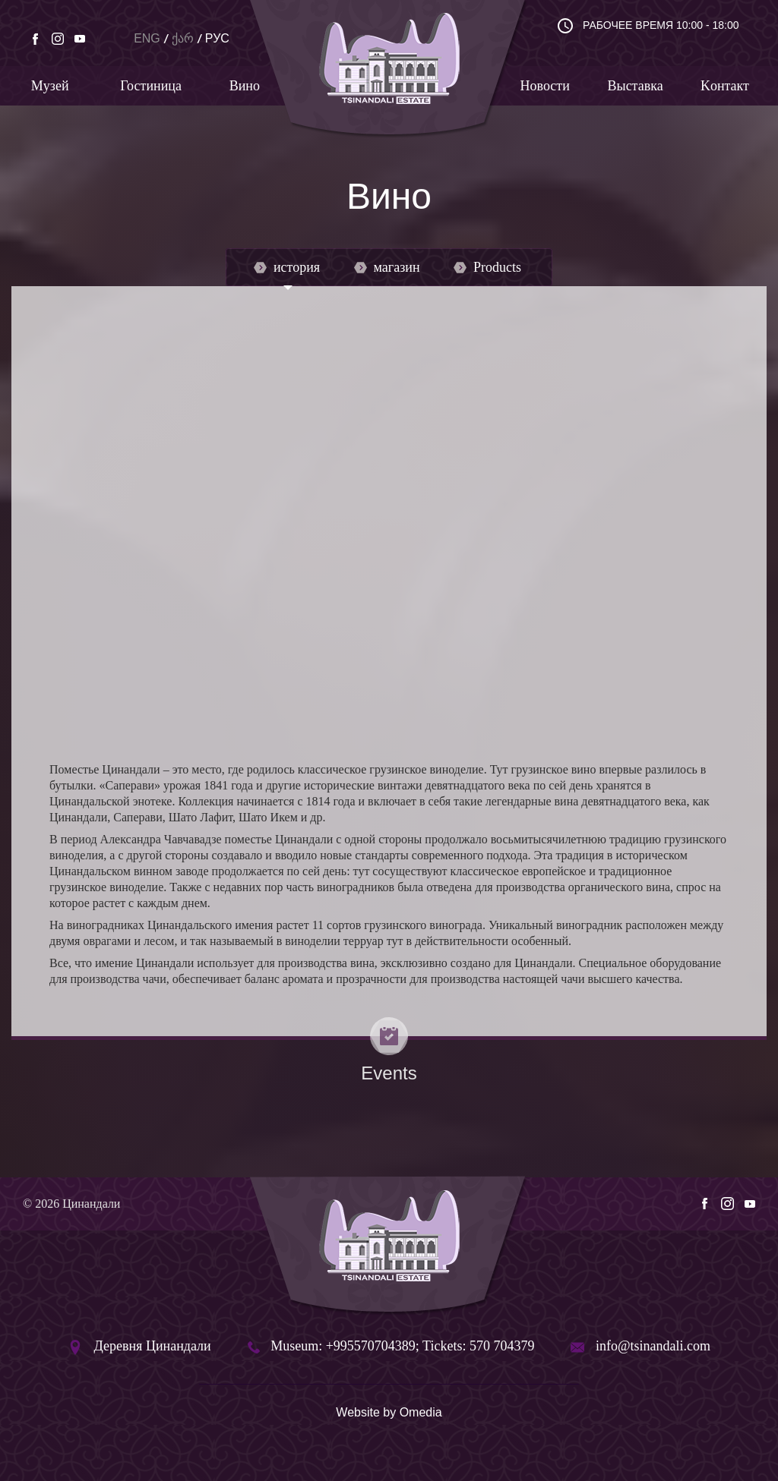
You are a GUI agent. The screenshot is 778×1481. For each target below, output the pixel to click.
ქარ (183, 38)
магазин (387, 267)
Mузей (50, 85)
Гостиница (151, 85)
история (287, 267)
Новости (545, 85)
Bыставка (635, 85)
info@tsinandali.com (653, 1345)
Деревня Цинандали (152, 1345)
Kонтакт (725, 85)
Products (487, 267)
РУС (217, 38)
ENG (147, 38)
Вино (244, 85)
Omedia (421, 1412)
